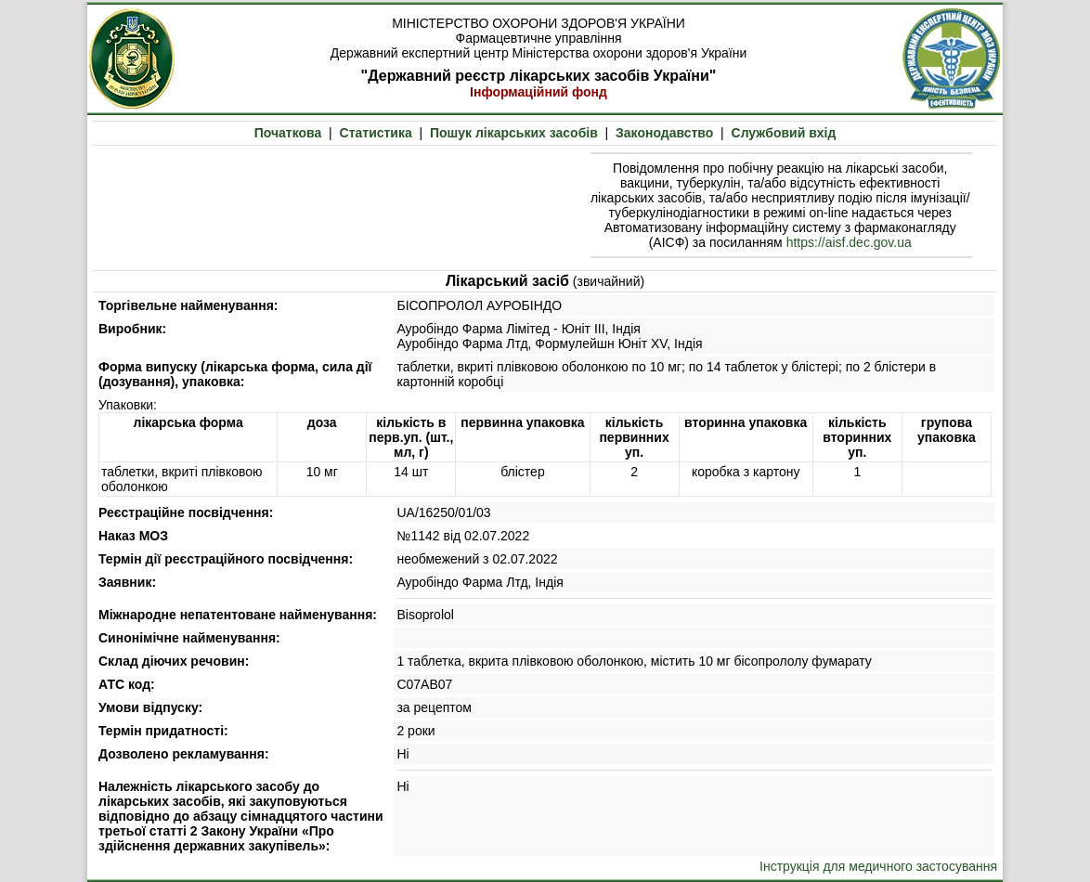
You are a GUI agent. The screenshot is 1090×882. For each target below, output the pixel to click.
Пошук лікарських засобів (514, 132)
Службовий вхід (784, 132)
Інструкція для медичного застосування (878, 866)
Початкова (288, 132)
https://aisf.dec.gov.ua (849, 242)
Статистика (376, 132)
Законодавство (664, 132)
